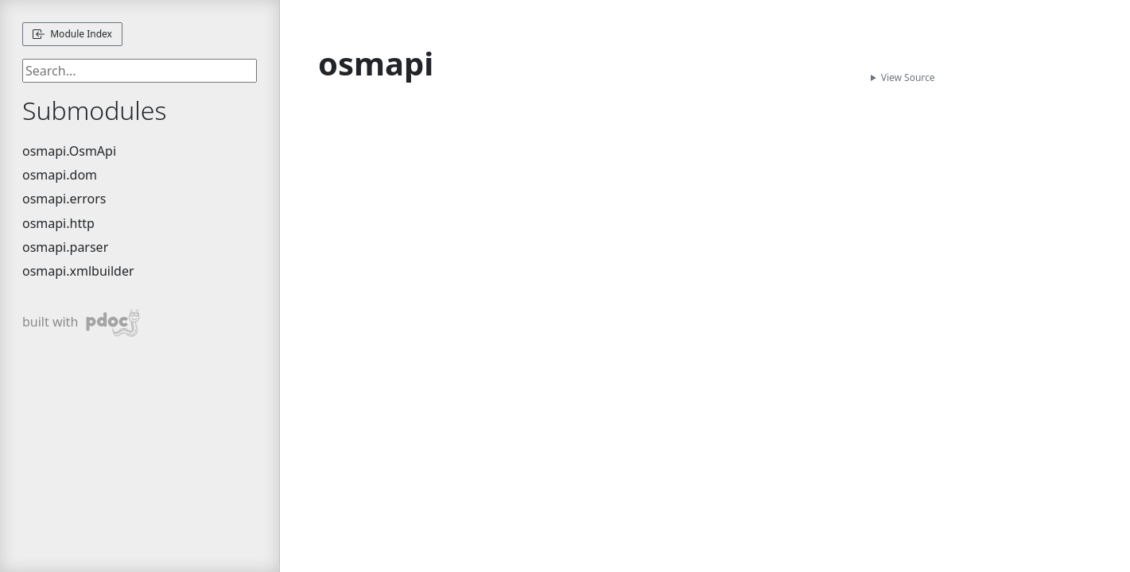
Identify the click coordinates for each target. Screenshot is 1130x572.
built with (81, 323)
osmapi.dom (59, 175)
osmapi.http (58, 223)
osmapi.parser (65, 247)
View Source (908, 77)
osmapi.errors (64, 198)
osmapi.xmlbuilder (78, 271)
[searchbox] (139, 71)
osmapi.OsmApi (69, 151)
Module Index (72, 34)
